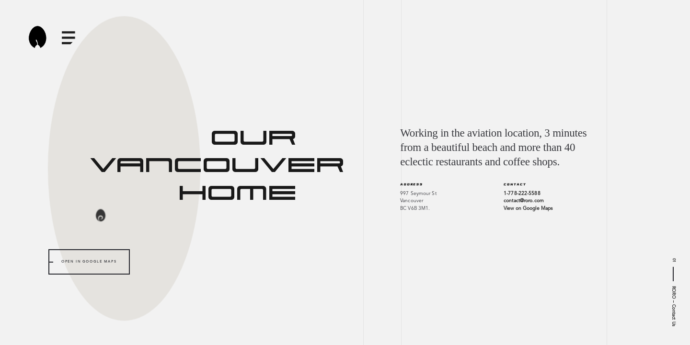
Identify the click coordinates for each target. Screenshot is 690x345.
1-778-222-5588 (522, 193)
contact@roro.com (524, 200)
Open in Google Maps (89, 262)
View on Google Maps (528, 208)
